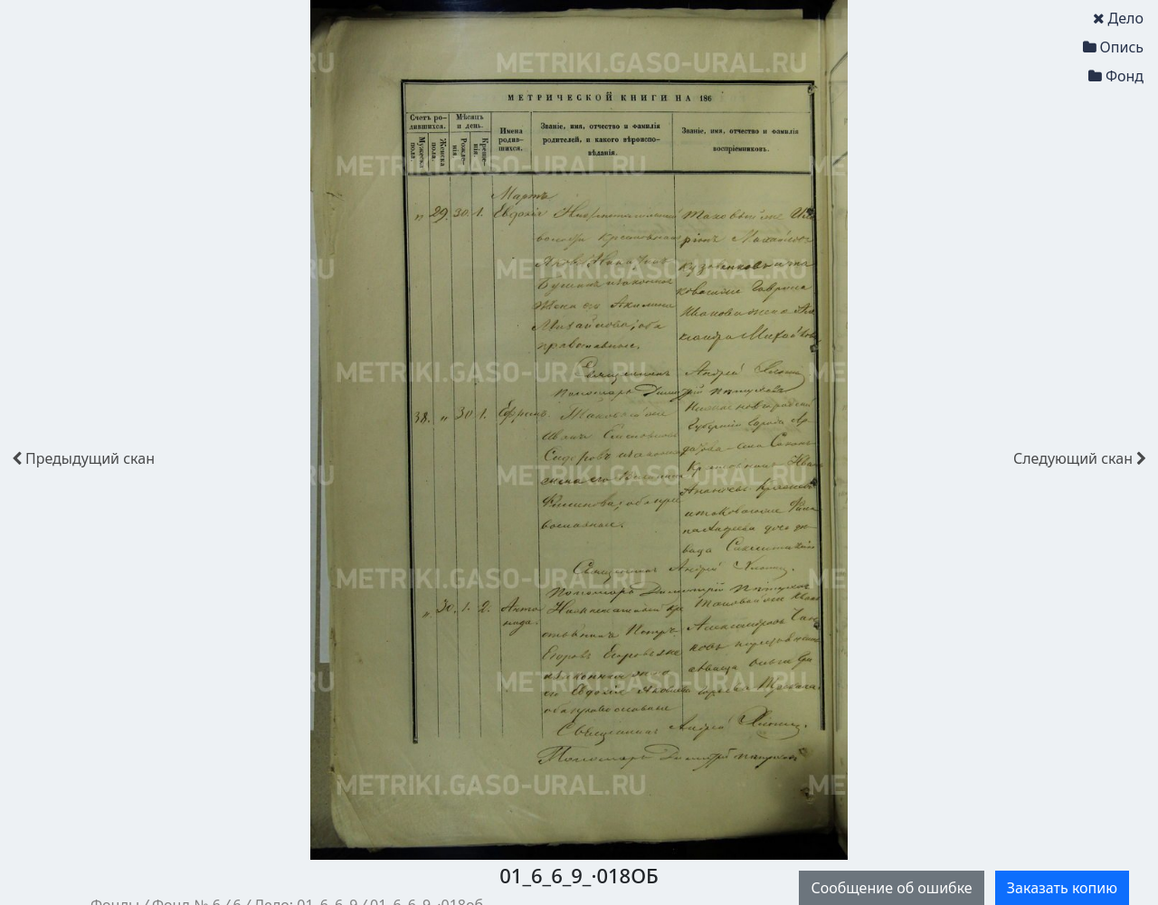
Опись (1113, 47)
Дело (1118, 18)
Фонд (1116, 76)
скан (83, 458)
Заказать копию (1062, 888)
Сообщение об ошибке (891, 888)
